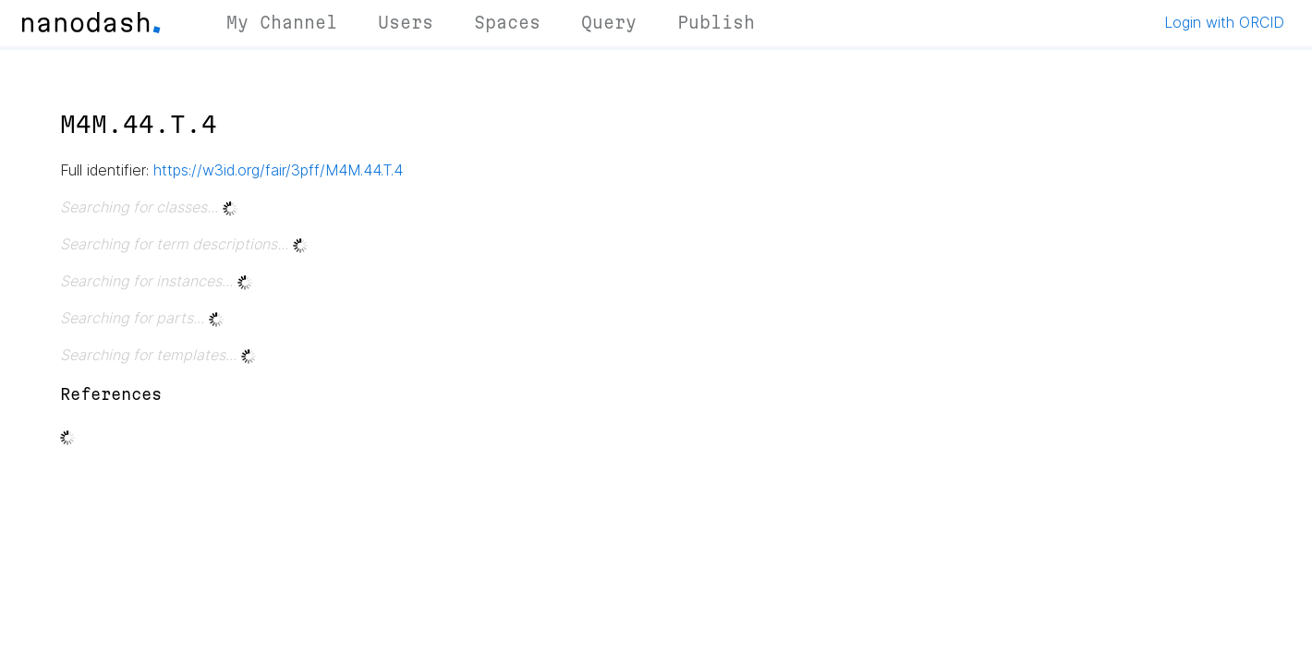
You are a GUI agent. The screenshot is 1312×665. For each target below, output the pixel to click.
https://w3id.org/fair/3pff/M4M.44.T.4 (278, 170)
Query (609, 22)
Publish (716, 22)
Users (405, 22)
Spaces (507, 22)
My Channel (281, 22)
